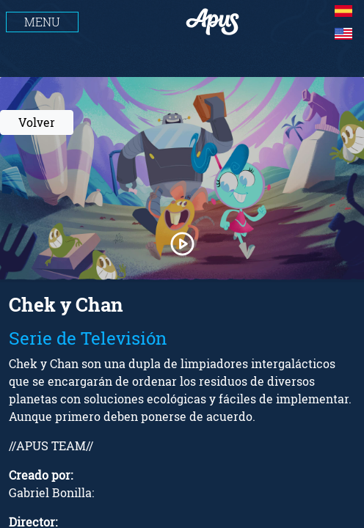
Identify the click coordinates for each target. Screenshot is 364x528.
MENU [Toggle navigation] (42, 21)
